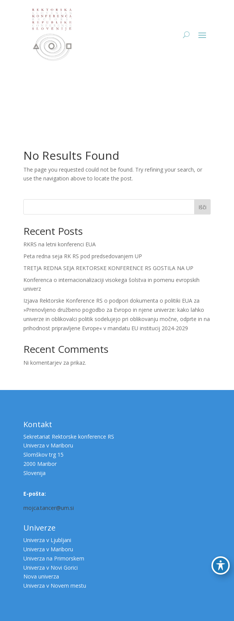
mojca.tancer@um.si (48, 507)
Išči (202, 207)
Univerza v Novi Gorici (50, 567)
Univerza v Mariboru (48, 549)
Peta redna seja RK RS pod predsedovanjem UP (82, 256)
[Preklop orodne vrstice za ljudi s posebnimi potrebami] (220, 565)
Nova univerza (41, 576)
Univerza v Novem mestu (54, 585)
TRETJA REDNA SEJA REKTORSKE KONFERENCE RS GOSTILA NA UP (108, 268)
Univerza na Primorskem (53, 558)
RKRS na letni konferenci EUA (59, 244)
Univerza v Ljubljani (47, 540)
